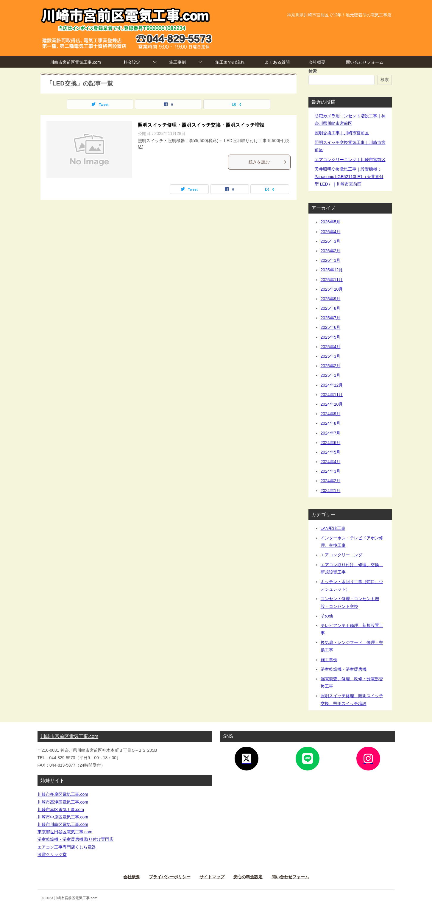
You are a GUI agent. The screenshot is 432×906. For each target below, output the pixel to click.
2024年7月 (331, 433)
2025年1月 (331, 375)
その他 (327, 616)
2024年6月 (331, 442)
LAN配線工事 (333, 528)
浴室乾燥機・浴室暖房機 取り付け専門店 (76, 839)
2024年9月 (331, 413)
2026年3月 (331, 241)
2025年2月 (331, 365)
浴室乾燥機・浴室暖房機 (344, 669)
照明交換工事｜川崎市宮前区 (342, 132)
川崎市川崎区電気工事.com (63, 824)
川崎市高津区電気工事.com (63, 802)
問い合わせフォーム (364, 62)
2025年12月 (332, 269)
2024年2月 (331, 480)
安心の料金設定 (248, 876)
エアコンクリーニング (341, 554)
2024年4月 (331, 461)
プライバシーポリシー (170, 876)
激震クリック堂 (52, 854)
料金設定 (132, 62)
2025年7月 (331, 317)
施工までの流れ (229, 62)
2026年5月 (331, 222)
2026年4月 (331, 231)
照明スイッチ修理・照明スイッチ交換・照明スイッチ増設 (201, 124)
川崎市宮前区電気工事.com (75, 62)
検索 (312, 71)
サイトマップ (211, 876)
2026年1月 (331, 260)
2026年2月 (331, 250)
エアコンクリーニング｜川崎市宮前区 (350, 159)
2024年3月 (331, 471)
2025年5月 (331, 337)
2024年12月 (332, 385)
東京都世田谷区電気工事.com (65, 831)
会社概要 (317, 62)
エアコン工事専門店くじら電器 (67, 847)
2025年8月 (331, 308)
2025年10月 (332, 289)
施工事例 (177, 62)
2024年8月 (331, 423)
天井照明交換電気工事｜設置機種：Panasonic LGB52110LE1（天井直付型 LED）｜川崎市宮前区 (349, 176)
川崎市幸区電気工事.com (61, 809)
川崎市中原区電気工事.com (63, 817)
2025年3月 (331, 356)
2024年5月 (331, 452)
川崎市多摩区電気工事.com (63, 794)
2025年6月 (331, 327)
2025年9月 (331, 298)
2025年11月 (332, 279)
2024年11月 (332, 394)
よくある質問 (277, 62)
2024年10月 (332, 404)
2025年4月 (331, 346)
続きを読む (268, 162)
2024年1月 (331, 490)
